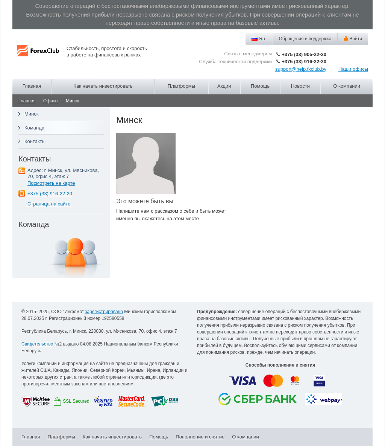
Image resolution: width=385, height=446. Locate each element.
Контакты (34, 141)
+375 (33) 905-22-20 (304, 54)
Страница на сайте (49, 204)
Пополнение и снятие (200, 437)
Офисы (51, 101)
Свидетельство (37, 344)
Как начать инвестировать (102, 86)
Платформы (181, 86)
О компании (346, 86)
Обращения (305, 39)
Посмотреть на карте (51, 183)
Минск (31, 114)
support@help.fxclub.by (300, 69)
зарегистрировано (104, 311)
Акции (224, 86)
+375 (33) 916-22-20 (304, 61)
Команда (34, 128)
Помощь (260, 86)
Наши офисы (353, 69)
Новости (300, 86)
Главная (32, 86)
